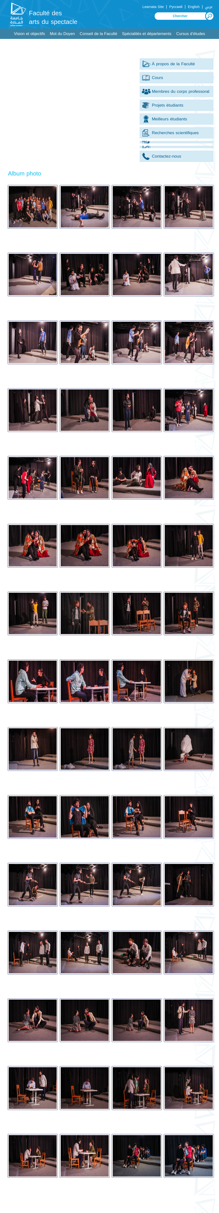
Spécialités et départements (146, 33)
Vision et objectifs (29, 33)
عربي (209, 6)
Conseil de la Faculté (98, 33)
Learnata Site (153, 6)
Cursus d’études (190, 33)
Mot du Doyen (62, 33)
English (194, 6)
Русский (175, 6)
